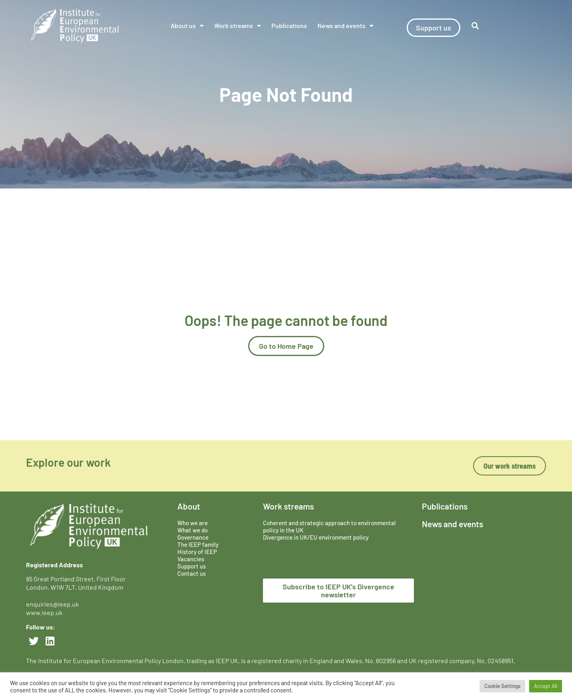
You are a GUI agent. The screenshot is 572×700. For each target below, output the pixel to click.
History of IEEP (197, 551)
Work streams (237, 25)
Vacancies (190, 558)
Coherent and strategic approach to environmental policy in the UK (329, 526)
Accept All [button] (545, 686)
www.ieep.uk (44, 612)
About (188, 506)
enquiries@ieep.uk (53, 604)
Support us (191, 566)
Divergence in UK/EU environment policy (316, 537)
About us (187, 25)
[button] (475, 25)
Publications (289, 25)
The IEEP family (198, 544)
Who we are (192, 522)
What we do (192, 530)
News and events (345, 25)
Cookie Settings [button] (502, 686)
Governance (193, 537)
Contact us (191, 573)
